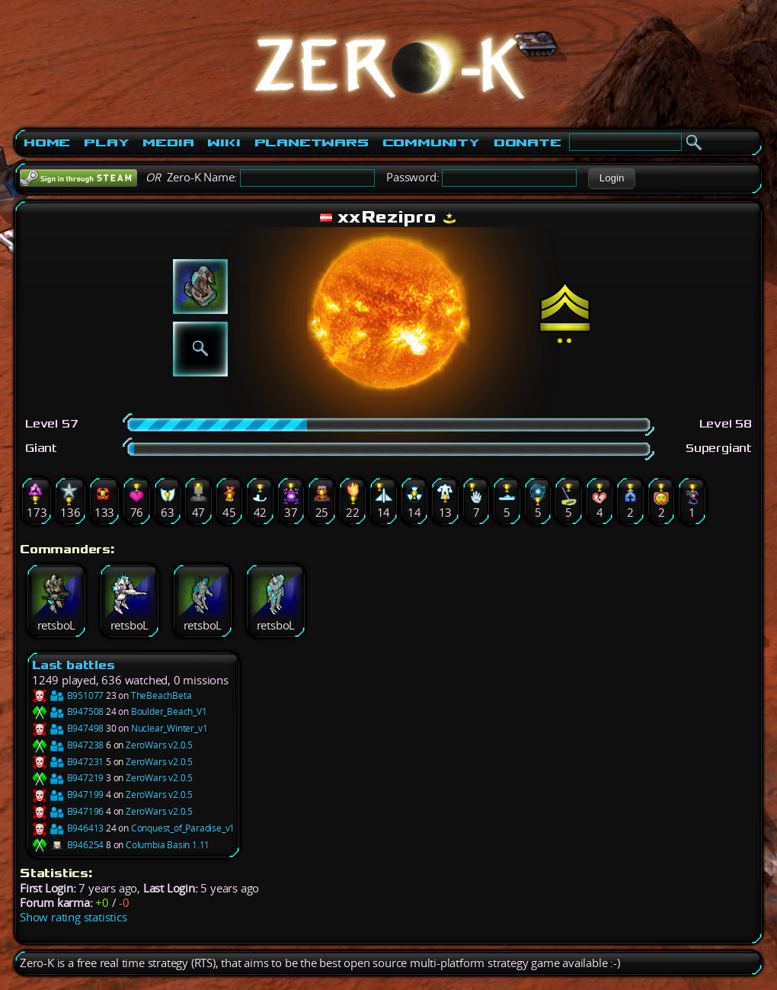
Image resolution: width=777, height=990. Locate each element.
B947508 (68, 711)
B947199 (68, 794)
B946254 (68, 844)
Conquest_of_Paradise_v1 (183, 828)
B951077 (68, 695)
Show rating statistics (73, 917)
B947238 (68, 744)
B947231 (68, 761)
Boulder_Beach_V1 (169, 711)
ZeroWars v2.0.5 (159, 744)
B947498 (68, 728)
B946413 (68, 828)
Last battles (73, 665)
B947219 (68, 777)
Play (106, 142)
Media (167, 142)
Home (47, 142)
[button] (611, 178)
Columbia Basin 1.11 (167, 844)
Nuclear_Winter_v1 (169, 728)
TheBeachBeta (161, 695)
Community (431, 142)
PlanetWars (311, 142)
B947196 (68, 811)
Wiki (223, 142)
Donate (527, 142)
